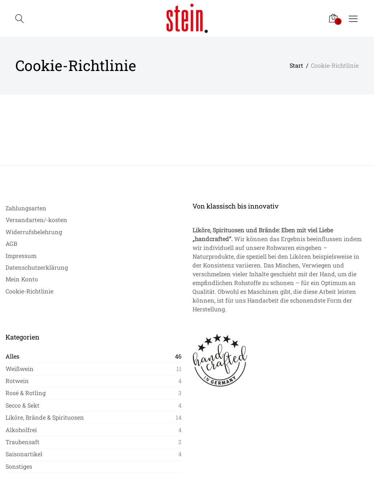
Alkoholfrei (21, 430)
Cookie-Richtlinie (29, 291)
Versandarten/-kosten (36, 220)
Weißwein (19, 368)
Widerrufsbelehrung (33, 232)
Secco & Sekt (22, 405)
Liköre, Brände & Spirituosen (44, 417)
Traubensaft (22, 442)
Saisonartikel (23, 454)
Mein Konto (21, 279)
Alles (12, 356)
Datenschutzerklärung (36, 267)
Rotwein (17, 381)
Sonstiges (18, 466)
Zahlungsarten (25, 208)
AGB (11, 243)
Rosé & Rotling (25, 393)
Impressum (21, 255)
